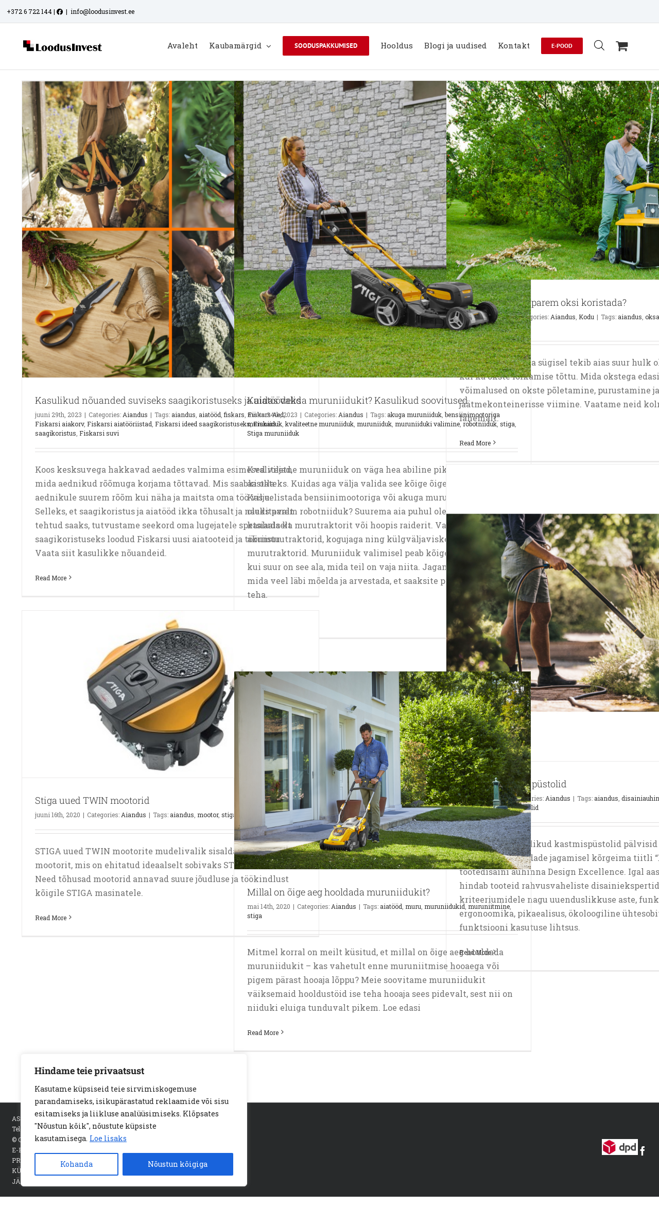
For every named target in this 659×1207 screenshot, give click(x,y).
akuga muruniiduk (414, 414)
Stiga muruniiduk (273, 433)
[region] (134, 1120)
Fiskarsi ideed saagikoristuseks (202, 424)
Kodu (586, 317)
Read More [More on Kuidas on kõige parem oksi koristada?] (475, 443)
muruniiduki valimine (427, 424)
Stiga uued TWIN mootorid (92, 800)
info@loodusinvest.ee (102, 11)
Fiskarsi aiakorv (59, 424)
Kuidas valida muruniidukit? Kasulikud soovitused (357, 400)
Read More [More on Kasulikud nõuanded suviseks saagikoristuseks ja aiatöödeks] (50, 578)
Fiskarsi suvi (99, 433)
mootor (207, 815)
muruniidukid (444, 906)
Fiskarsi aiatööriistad (119, 424)
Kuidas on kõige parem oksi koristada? (543, 302)
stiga (254, 915)
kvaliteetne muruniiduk (319, 424)
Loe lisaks (108, 1138)
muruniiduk (374, 424)
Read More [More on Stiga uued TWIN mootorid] (50, 917)
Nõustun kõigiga (177, 1164)
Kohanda (76, 1164)
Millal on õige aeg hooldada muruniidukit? (338, 892)
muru (413, 906)
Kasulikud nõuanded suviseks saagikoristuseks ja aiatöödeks (168, 400)
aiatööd (210, 414)
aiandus (183, 414)
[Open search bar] (599, 45)
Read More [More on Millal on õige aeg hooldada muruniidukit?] (263, 1032)
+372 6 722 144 (29, 11)
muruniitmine (489, 906)
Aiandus (135, 414)
